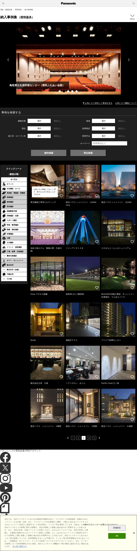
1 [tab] (60, 91)
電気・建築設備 (6, 9)
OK (117, 536)
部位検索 (88, 152)
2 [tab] (64, 91)
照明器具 (18, 9)
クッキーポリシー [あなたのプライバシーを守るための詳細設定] (19, 546)
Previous (8, 60)
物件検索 (48, 152)
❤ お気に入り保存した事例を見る (97, 103)
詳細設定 (117, 528)
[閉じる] (134, 533)
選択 (39, 121)
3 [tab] (68, 91)
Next (129, 60)
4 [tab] (72, 91)
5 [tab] (76, 91)
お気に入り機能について (126, 103)
